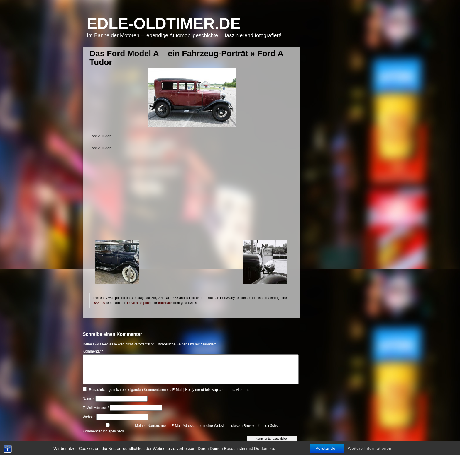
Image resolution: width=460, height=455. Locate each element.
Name (88, 399)
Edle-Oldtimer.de (164, 23)
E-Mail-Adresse (96, 408)
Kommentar (93, 351)
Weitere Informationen (370, 451)
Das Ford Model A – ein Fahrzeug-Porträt (168, 53)
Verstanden (327, 451)
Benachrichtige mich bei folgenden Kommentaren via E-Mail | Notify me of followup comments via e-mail (170, 390)
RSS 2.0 (99, 303)
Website (89, 417)
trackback (165, 303)
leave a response (139, 303)
